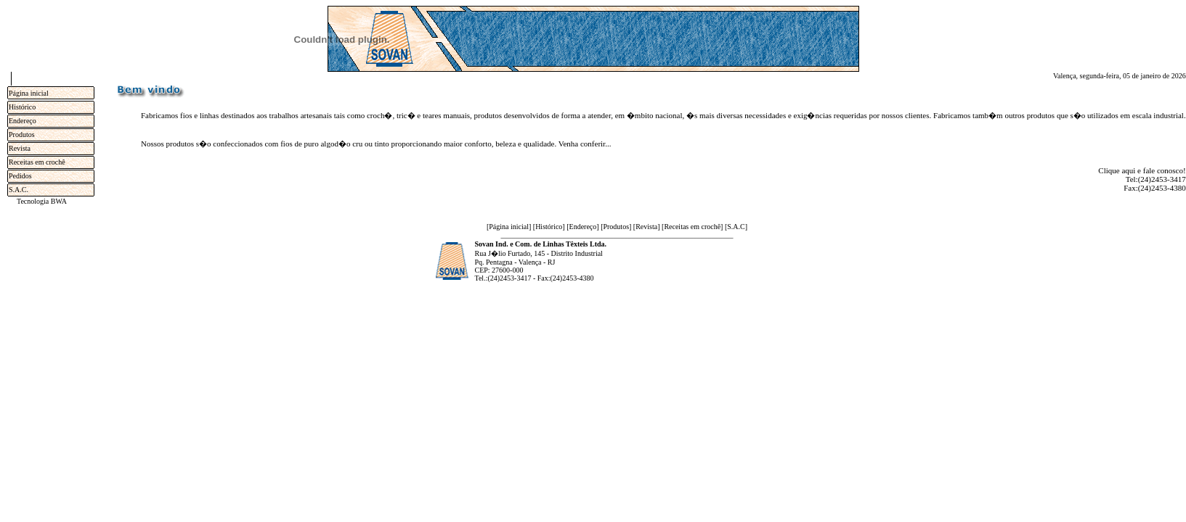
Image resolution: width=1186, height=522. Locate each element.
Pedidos (20, 176)
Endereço (22, 121)
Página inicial (29, 93)
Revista (20, 148)
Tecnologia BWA (42, 201)
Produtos (22, 134)
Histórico (22, 107)
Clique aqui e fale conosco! (1141, 170)
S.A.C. (18, 190)
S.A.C (735, 227)
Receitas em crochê (37, 162)
